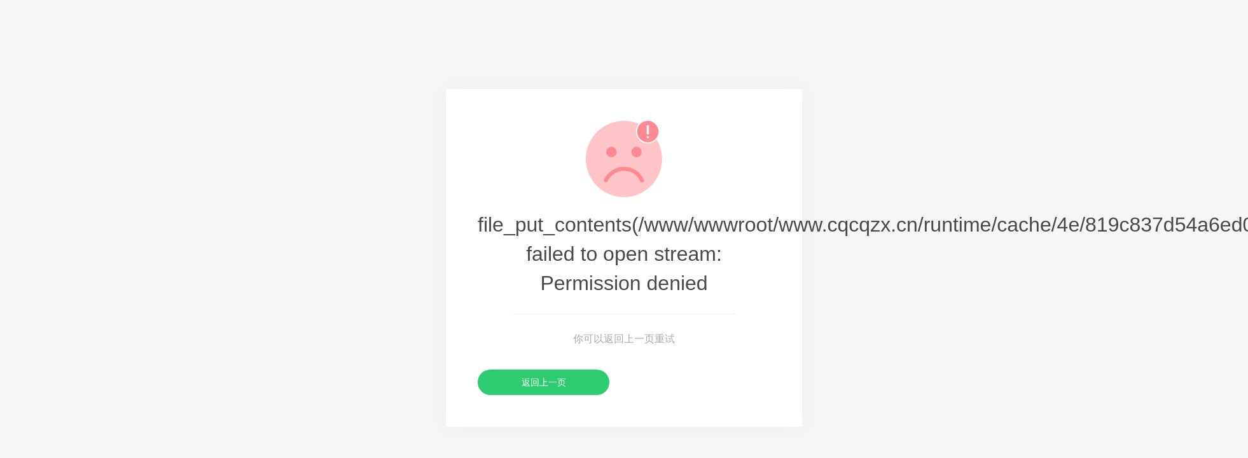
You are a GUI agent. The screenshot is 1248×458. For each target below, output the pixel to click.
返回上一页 (544, 382)
